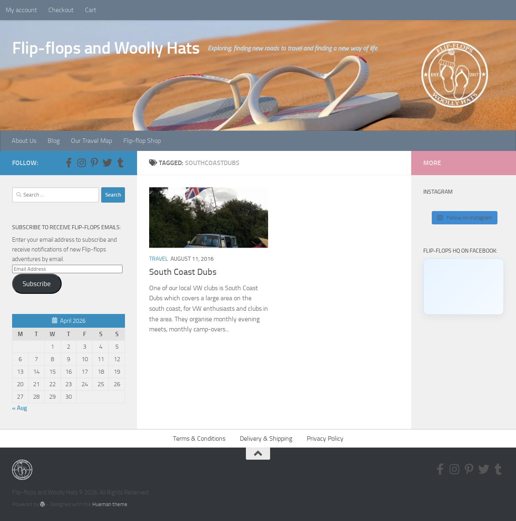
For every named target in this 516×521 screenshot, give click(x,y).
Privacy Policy (325, 438)
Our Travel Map (91, 140)
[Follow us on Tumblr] (120, 162)
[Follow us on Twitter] (107, 162)
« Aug (19, 408)
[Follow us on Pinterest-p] (94, 162)
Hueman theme (109, 504)
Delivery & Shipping (266, 438)
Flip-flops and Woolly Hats (106, 48)
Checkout (61, 10)
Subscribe (37, 284)
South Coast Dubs (182, 272)
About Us (24, 140)
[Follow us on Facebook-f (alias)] (68, 162)
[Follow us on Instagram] (81, 162)
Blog (54, 140)
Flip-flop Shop (142, 140)
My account (21, 10)
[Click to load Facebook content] (463, 286)
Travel (158, 258)
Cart (90, 10)
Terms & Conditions (199, 438)
